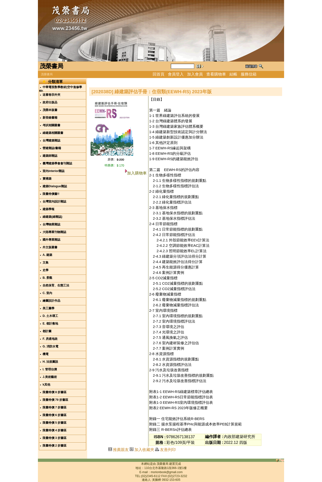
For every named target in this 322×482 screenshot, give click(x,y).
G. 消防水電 (50, 346)
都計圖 (47, 331)
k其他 (46, 384)
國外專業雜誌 (51, 239)
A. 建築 (47, 255)
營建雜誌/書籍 (52, 148)
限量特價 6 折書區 (54, 415)
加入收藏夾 (144, 450)
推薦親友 (121, 450)
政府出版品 (50, 102)
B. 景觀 (47, 278)
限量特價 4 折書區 (54, 430)
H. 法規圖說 (50, 361)
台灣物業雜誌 (51, 224)
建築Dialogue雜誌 (55, 186)
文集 (45, 262)
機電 (45, 354)
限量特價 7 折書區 (54, 407)
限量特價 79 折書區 (55, 400)
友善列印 (168, 450)
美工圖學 (48, 308)
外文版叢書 (50, 247)
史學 (45, 270)
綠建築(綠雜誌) (52, 216)
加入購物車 (137, 173)
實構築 (47, 178)
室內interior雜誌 (53, 171)
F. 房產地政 (50, 339)
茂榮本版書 (50, 110)
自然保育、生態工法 (56, 285)
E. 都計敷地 (50, 323)
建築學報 (48, 209)
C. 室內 (47, 293)
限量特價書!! (51, 194)
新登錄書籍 (50, 117)
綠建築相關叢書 (53, 133)
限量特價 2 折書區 (54, 445)
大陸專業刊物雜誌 (54, 232)
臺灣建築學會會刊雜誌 (57, 163)
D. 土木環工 (50, 316)
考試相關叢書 (51, 125)
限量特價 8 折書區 (54, 392)
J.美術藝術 (50, 377)
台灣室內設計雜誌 (54, 201)
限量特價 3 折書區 (54, 438)
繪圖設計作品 (51, 300)
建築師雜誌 (50, 155)
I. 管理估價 (50, 369)
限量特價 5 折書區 (54, 422)
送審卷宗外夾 (51, 94)
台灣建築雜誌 (51, 140)
